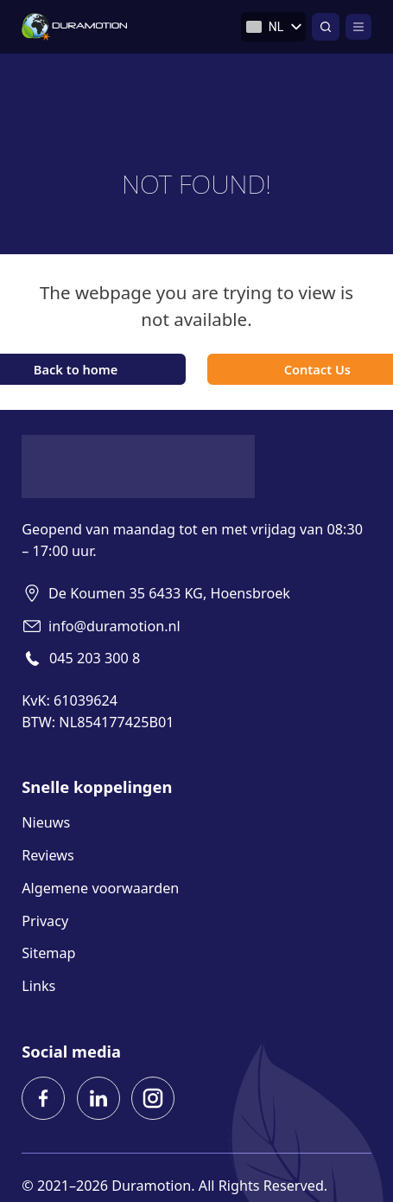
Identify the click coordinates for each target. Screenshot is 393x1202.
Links (38, 985)
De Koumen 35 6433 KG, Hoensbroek (169, 593)
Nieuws (46, 822)
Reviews (48, 855)
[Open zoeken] (325, 27)
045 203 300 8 (94, 658)
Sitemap (48, 952)
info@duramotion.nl (114, 626)
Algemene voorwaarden (100, 888)
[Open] (358, 27)
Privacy (45, 920)
